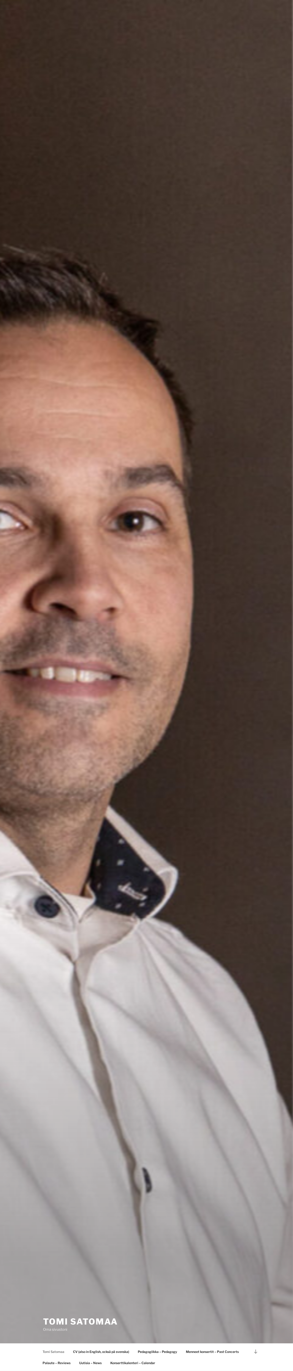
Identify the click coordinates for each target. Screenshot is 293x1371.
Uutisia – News (90, 1363)
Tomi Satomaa (80, 1322)
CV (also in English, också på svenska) (101, 1352)
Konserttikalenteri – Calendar (132, 1363)
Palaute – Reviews (57, 1363)
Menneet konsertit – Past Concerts (212, 1352)
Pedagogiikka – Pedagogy (157, 1352)
